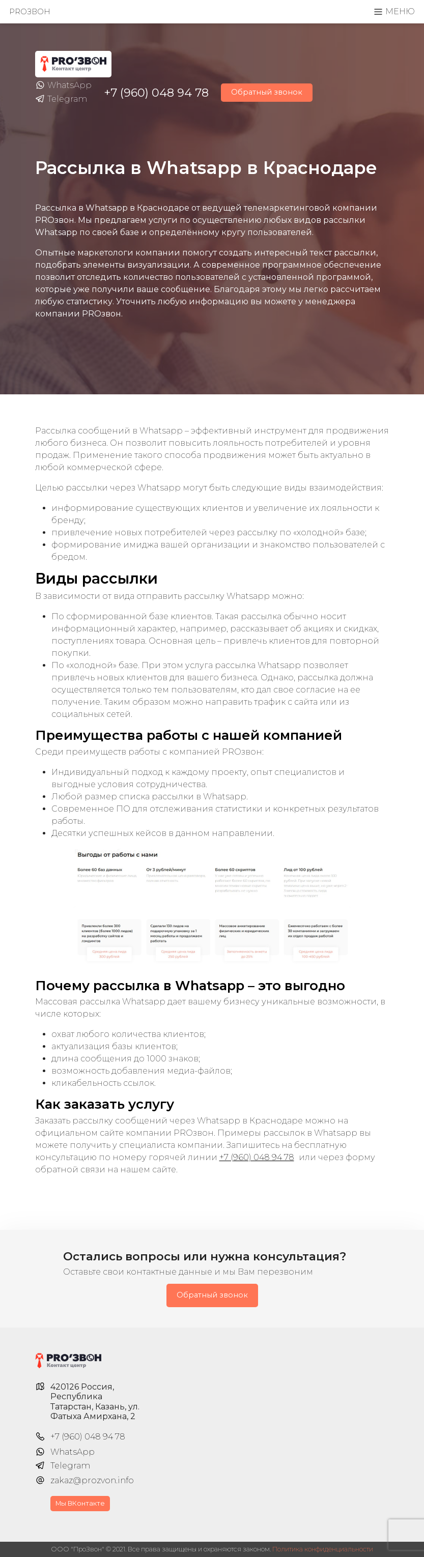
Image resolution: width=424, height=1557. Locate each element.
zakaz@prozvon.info (92, 1480)
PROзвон (29, 11)
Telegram (61, 99)
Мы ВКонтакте (80, 1503)
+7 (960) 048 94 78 (156, 93)
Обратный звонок (266, 92)
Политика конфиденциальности (322, 1549)
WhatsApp (63, 85)
